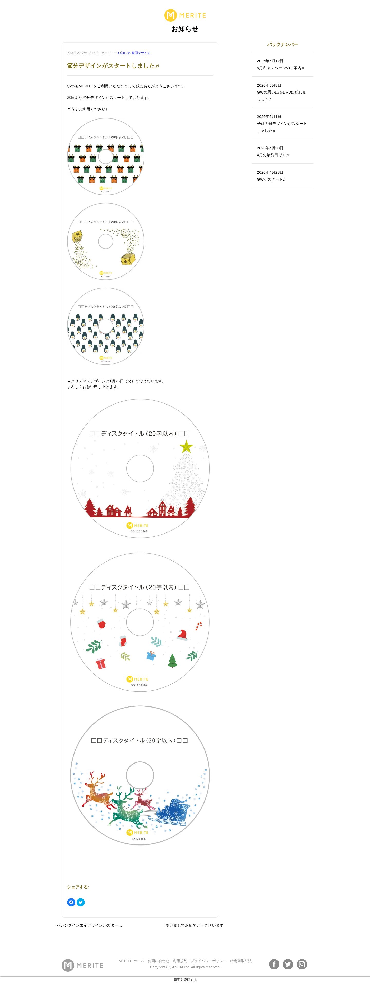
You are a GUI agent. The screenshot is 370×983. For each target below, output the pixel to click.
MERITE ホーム (131, 961)
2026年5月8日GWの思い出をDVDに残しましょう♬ (282, 92)
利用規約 (180, 961)
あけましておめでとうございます (195, 925)
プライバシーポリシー (209, 961)
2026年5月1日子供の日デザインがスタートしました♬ (282, 123)
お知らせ (124, 53)
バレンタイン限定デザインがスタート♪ (90, 925)
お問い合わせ (158, 961)
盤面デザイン (141, 53)
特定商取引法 (241, 961)
